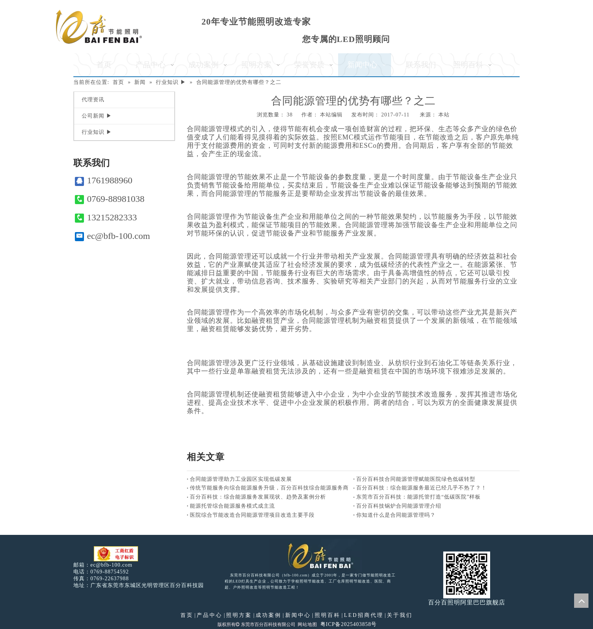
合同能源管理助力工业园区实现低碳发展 (241, 479)
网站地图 (307, 624)
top (581, 600)
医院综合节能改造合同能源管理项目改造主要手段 (252, 515)
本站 (444, 115)
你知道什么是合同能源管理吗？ (396, 515)
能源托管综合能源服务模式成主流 (232, 506)
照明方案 (239, 615)
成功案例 (268, 615)
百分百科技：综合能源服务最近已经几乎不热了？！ (421, 488)
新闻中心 (298, 615)
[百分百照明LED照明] (315, 555)
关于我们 (400, 615)
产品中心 (209, 615)
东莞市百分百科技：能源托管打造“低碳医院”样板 (418, 497)
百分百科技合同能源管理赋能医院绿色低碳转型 (415, 479)
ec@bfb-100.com (112, 236)
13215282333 (106, 217)
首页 (186, 615)
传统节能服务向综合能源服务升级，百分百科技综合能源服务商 (269, 488)
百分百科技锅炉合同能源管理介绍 (398, 506)
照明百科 (327, 615)
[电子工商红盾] (116, 554)
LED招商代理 (363, 615)
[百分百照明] (99, 27)
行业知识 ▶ (97, 132)
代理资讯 (93, 99)
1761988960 (103, 180)
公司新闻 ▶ (97, 116)
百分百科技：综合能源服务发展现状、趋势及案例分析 (258, 497)
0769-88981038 (109, 199)
